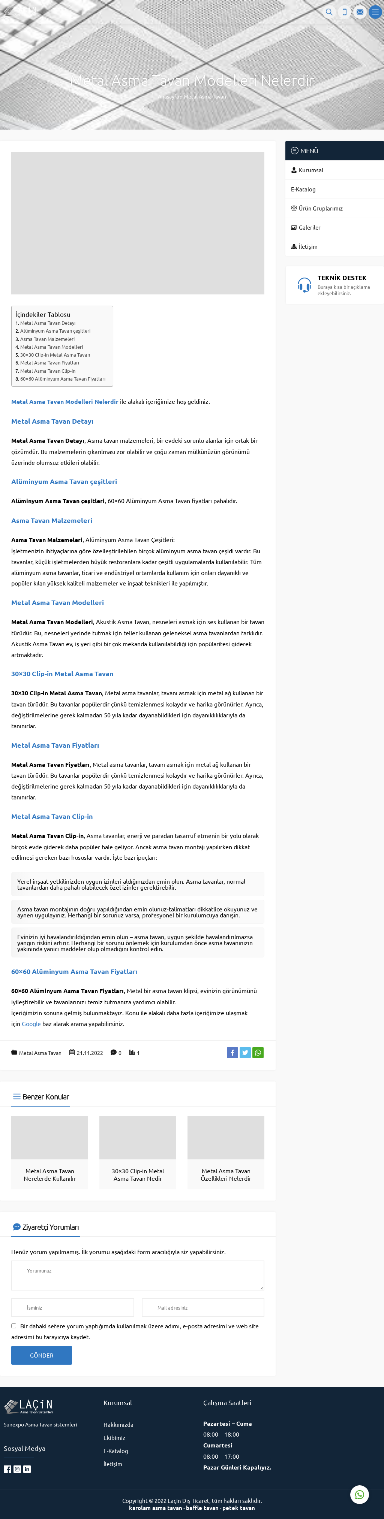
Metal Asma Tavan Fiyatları (49, 362)
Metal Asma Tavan (205, 96)
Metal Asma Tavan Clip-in (47, 370)
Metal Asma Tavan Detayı (47, 323)
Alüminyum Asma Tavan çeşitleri (55, 330)
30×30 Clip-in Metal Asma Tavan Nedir (138, 1174)
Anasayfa (168, 96)
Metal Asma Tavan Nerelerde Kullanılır (50, 1174)
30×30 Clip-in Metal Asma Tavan (55, 354)
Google (31, 1023)
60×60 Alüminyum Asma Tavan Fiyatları (62, 378)
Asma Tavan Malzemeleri (47, 339)
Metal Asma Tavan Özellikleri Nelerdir (226, 1174)
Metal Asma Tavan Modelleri (51, 347)
